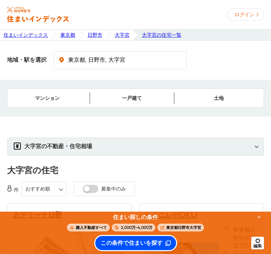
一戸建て (132, 98)
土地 (219, 98)
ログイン (244, 14)
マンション (47, 98)
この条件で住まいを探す (132, 243)
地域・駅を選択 (27, 60)
